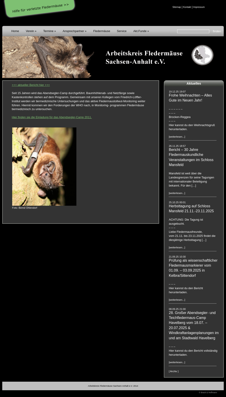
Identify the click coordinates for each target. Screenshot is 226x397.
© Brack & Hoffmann (208, 392)
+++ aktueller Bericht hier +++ (31, 85)
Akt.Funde (139, 31)
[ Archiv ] (174, 371)
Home (15, 31)
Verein (30, 31)
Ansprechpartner (73, 31)
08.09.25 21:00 (177, 309)
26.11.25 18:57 (177, 146)
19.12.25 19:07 (177, 91)
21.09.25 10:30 (177, 256)
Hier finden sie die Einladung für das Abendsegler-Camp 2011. (52, 117)
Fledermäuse (101, 31)
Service (122, 31)
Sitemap (176, 7)
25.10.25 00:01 (177, 202)
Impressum (199, 7)
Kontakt (187, 7)
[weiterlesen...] (177, 136)
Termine (48, 31)
